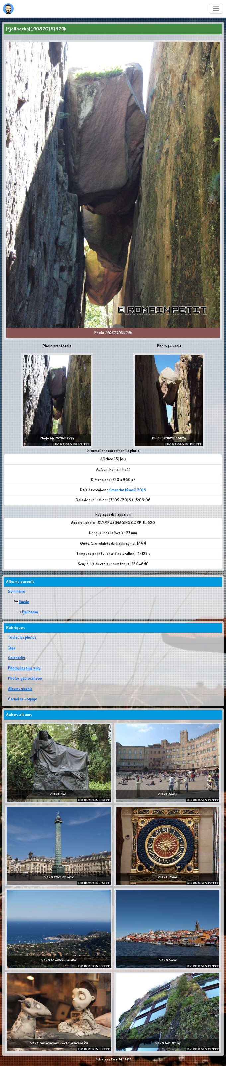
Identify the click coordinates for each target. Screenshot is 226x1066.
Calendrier (16, 658)
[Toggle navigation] (216, 9)
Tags (11, 648)
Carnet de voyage (22, 699)
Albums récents (20, 689)
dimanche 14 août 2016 (127, 490)
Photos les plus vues (24, 668)
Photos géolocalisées (25, 678)
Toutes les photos (22, 637)
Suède (24, 602)
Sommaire (16, 591)
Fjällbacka (30, 612)
